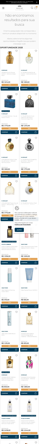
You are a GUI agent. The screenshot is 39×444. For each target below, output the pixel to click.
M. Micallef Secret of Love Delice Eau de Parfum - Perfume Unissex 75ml (27, 117)
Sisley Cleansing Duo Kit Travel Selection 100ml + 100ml (29, 247)
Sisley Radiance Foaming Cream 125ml (8, 290)
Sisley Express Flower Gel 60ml (29, 290)
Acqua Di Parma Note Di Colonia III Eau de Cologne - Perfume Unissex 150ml (28, 422)
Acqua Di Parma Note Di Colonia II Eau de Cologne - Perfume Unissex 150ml (9, 422)
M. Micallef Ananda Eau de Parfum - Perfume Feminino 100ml (28, 74)
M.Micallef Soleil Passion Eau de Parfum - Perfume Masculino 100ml (10, 204)
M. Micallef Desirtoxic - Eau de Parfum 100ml (9, 116)
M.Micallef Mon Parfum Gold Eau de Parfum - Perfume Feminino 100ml (9, 161)
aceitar (19, 230)
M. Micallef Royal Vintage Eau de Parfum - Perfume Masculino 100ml (29, 161)
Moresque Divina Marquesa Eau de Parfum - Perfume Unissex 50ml (28, 378)
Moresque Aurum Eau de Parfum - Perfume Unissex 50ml (9, 74)
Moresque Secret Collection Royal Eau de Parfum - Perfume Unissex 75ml (9, 378)
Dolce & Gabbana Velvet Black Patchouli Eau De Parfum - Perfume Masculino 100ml (9, 248)
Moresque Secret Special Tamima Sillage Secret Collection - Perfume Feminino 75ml (29, 336)
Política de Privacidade (23, 224)
